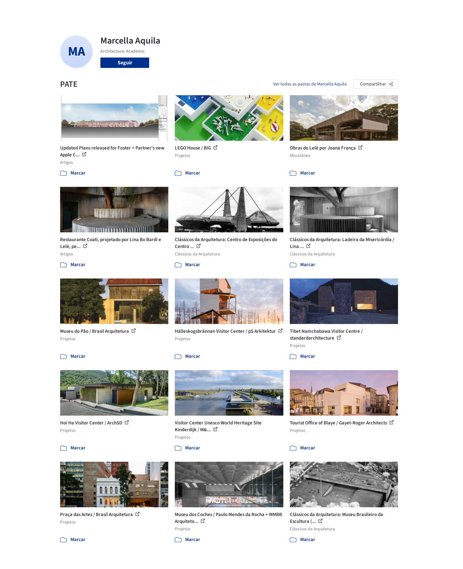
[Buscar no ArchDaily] (133, 9)
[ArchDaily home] (36, 9)
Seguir (125, 62)
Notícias (306, 9)
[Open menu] (426, 9)
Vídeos (327, 9)
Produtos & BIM (274, 9)
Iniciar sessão (363, 9)
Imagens (242, 9)
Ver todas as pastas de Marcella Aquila (310, 84)
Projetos (218, 9)
